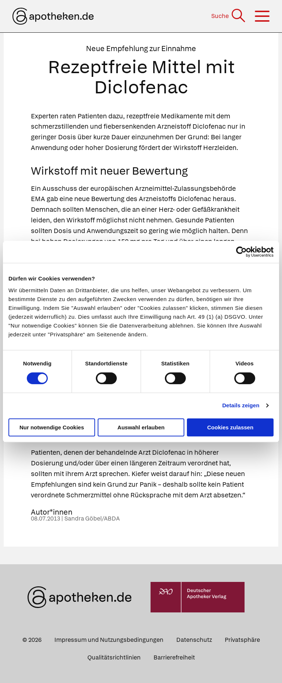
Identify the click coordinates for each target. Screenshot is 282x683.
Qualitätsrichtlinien (114, 657)
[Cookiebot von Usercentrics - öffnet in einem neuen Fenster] (241, 251)
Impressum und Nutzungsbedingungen (108, 640)
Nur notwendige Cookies (51, 427)
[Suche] (229, 16)
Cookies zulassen (230, 427)
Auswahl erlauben (141, 427)
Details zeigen (240, 405)
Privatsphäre (242, 640)
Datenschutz (194, 640)
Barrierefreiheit (174, 657)
